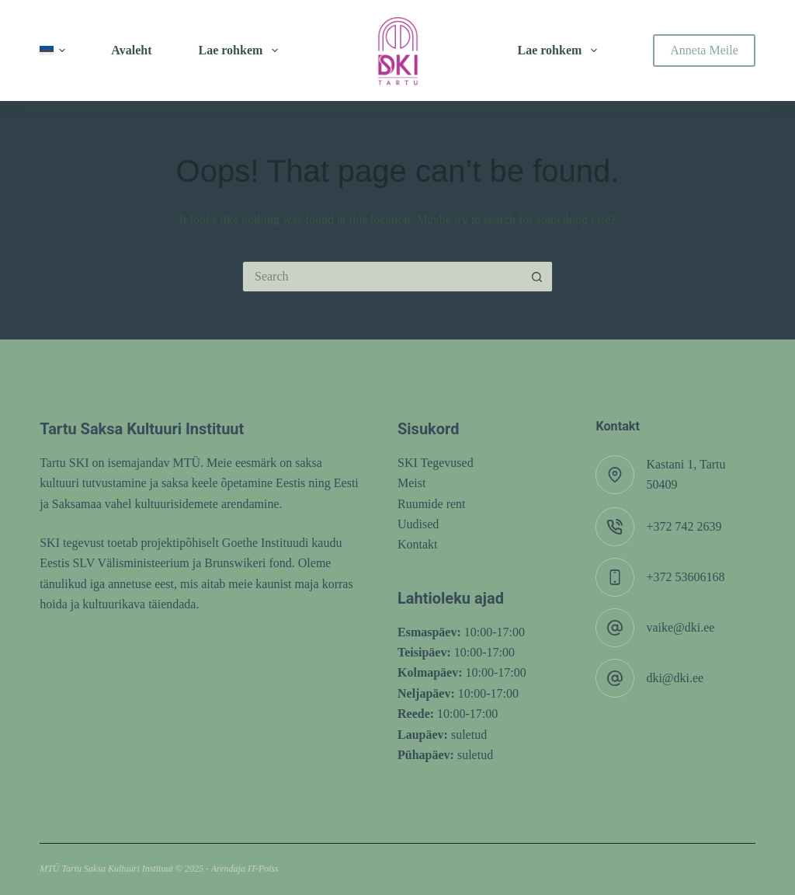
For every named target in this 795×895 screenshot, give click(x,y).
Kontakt (418, 544)
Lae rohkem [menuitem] (241, 50)
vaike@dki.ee (680, 627)
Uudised (418, 524)
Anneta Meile (704, 50)
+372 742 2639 (683, 526)
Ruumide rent (432, 503)
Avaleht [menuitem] (131, 50)
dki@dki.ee (674, 677)
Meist (411, 482)
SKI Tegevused (436, 462)
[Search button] (537, 276)
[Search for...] (382, 276)
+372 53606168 (685, 576)
